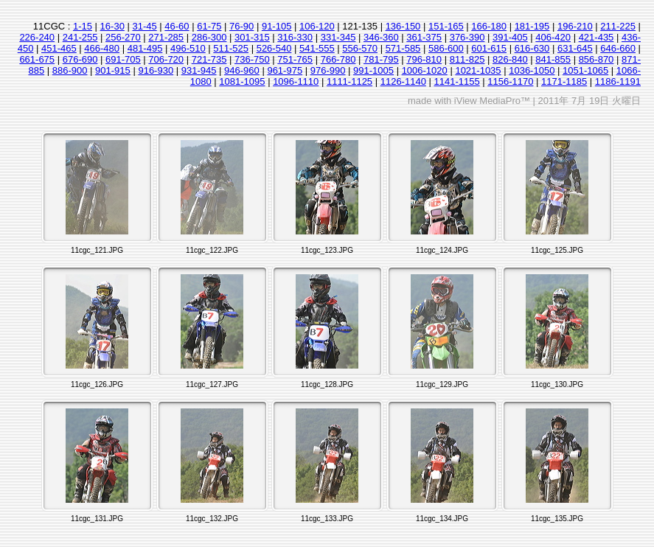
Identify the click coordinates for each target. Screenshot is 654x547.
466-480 (101, 48)
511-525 (230, 48)
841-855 (553, 59)
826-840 (510, 59)
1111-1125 (349, 81)
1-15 (82, 26)
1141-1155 (456, 81)
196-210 (575, 26)
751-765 (295, 59)
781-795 (381, 59)
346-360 (381, 37)
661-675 (37, 59)
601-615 (489, 48)
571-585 (403, 48)
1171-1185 (564, 81)
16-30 (112, 26)
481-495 (145, 48)
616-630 (532, 48)
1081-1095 (242, 81)
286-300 (209, 37)
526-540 (274, 48)
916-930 (155, 70)
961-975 (284, 70)
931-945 (199, 70)
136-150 (403, 26)
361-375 (424, 37)
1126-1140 (403, 81)
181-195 (532, 26)
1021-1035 (478, 70)
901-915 (113, 70)
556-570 (360, 48)
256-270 (123, 37)
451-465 (59, 48)
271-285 (166, 37)
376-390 (467, 37)
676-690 (80, 59)
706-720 (166, 59)
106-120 (317, 26)
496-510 (188, 48)
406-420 (553, 37)
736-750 (252, 59)
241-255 (80, 37)
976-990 (328, 70)
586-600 (446, 48)
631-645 (575, 48)
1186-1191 (618, 81)
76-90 (241, 26)
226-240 (37, 37)
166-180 (489, 26)
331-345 (338, 37)
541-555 (317, 48)
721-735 (209, 59)
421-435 (596, 37)
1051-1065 (585, 70)
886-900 (70, 70)
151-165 (446, 26)
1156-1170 (510, 81)
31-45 (144, 26)
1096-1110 (296, 81)
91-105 (276, 26)
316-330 (295, 37)
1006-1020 (425, 70)
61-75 (209, 26)
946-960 (242, 70)
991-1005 (373, 70)
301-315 (252, 37)
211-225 (618, 26)
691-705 (123, 59)
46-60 (176, 26)
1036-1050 (531, 70)
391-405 (510, 37)
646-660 (618, 48)
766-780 (338, 59)
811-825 (467, 59)
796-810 (424, 59)
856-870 (596, 59)
